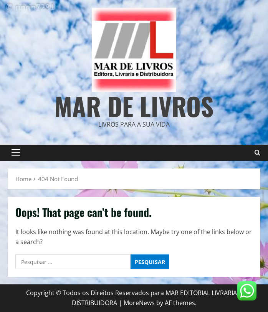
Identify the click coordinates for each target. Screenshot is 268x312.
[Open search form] (257, 152)
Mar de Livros (134, 105)
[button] (16, 153)
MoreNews (139, 303)
